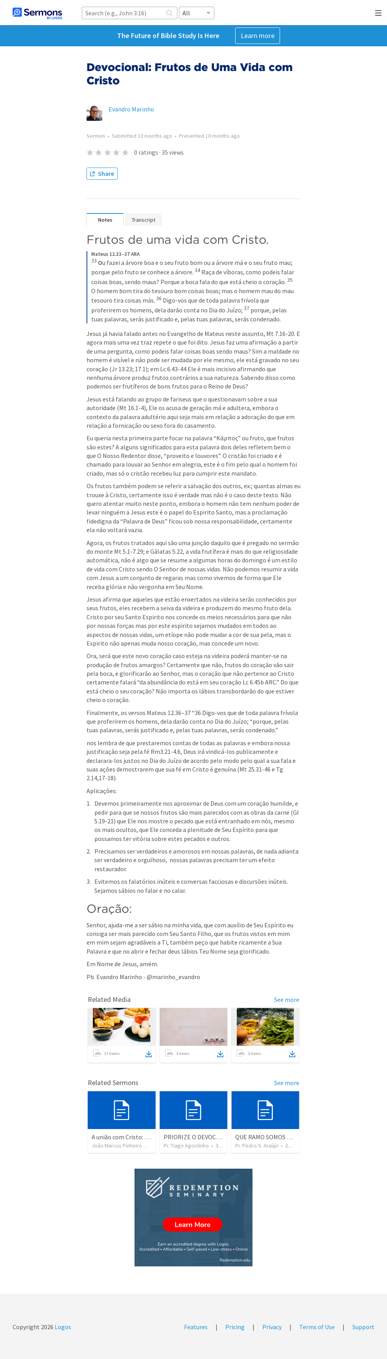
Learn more (258, 35)
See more (286, 999)
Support (363, 1327)
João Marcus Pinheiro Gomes (126, 1145)
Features (196, 1327)
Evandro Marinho (131, 109)
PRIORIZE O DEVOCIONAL (198, 1137)
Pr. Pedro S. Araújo (256, 1145)
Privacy (272, 1327)
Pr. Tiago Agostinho (186, 1145)
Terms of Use (317, 1327)
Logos (62, 1327)
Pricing (235, 1327)
